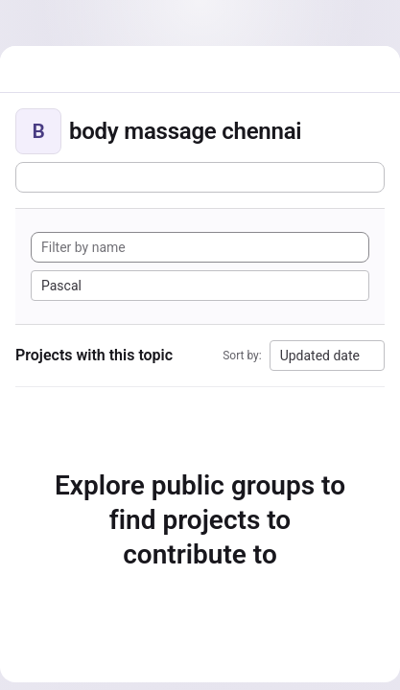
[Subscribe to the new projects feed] (200, 177)
